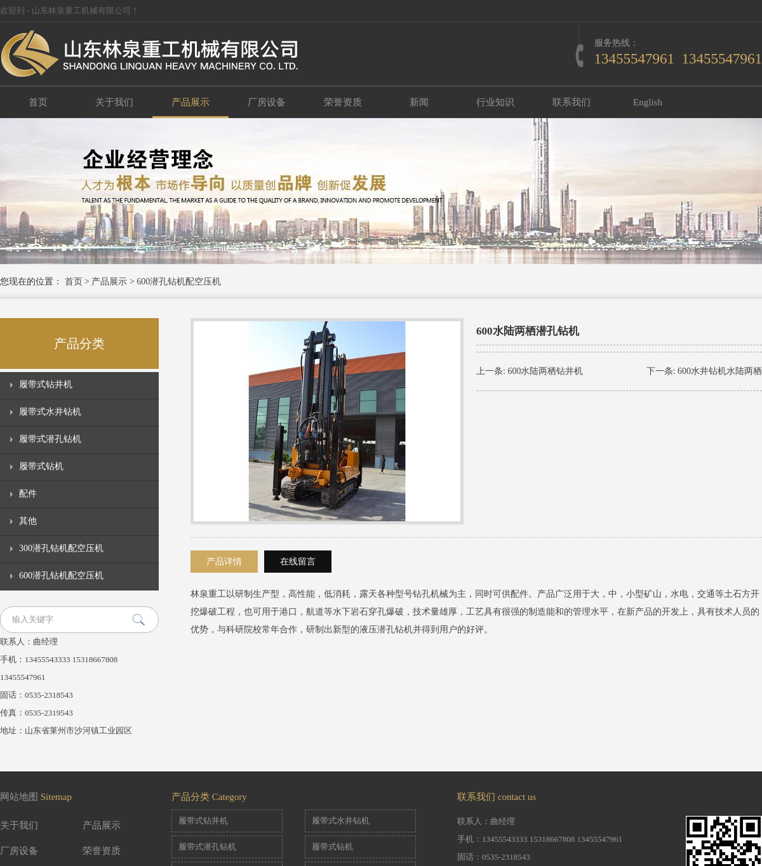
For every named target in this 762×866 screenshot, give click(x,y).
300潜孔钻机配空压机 (61, 548)
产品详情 (224, 561)
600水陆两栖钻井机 (545, 371)
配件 (28, 493)
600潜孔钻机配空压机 (179, 281)
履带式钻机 (41, 466)
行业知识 (495, 102)
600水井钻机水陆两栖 (720, 371)
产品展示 (190, 102)
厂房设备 (267, 102)
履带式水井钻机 (50, 411)
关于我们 (114, 102)
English (647, 102)
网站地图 (19, 797)
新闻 (419, 102)
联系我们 (571, 102)
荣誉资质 (343, 102)
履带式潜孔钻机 (50, 439)
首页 (38, 102)
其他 (28, 521)
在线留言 (298, 561)
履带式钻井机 (45, 384)
